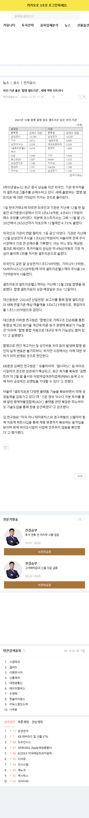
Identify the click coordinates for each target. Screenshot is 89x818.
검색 (76, 16)
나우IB (13, 709)
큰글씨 (84, 97)
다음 (84, 519)
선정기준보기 (24, 651)
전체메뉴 (85, 16)
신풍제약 (14, 677)
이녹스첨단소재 (18, 704)
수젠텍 (13, 693)
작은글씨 (80, 97)
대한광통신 (16, 683)
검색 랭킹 (9, 722)
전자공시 (30, 82)
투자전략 (28, 25)
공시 (16, 82)
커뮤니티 (9, 25)
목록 (80, 476)
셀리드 (13, 667)
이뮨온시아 (16, 672)
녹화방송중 (44, 551)
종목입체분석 (49, 25)
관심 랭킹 (37, 722)
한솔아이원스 (17, 699)
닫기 (83, 5)
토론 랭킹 (23, 722)
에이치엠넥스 (17, 688)
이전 (74, 519)
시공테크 (14, 661)
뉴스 (68, 25)
